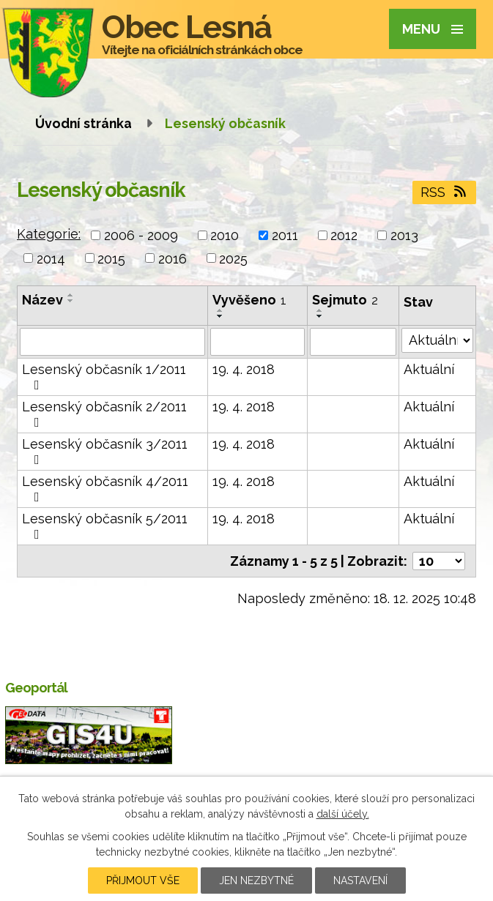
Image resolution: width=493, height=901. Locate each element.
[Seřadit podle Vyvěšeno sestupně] (220, 316)
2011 (285, 235)
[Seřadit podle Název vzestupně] (71, 295)
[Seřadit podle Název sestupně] (71, 301)
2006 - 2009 (141, 235)
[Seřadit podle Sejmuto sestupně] (320, 316)
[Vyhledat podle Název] (112, 342)
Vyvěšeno (249, 299)
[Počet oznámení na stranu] (438, 561)
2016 (172, 258)
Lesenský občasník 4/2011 (105, 489)
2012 (343, 235)
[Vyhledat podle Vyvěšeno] (257, 342)
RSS (444, 192)
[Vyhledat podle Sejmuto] (353, 342)
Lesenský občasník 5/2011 (105, 526)
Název (42, 299)
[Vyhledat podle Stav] (437, 340)
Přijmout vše (142, 880)
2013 (404, 235)
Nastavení (360, 880)
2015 (111, 258)
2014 (51, 258)
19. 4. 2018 (243, 369)
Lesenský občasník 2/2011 (104, 414)
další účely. (342, 814)
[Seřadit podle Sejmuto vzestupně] (320, 310)
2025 (233, 258)
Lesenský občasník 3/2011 (105, 451)
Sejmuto (345, 299)
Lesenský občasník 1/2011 (104, 377)
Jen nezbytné (256, 880)
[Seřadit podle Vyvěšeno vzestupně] (220, 310)
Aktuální (429, 369)
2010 (224, 235)
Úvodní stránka (83, 123)
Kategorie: (49, 234)
